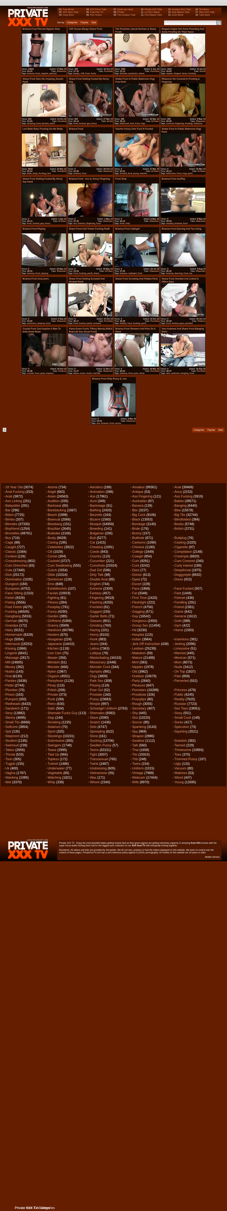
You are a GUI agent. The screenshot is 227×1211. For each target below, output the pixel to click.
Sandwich (12, 708)
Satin (51, 708)
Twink (94, 764)
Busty (52, 538)
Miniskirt (54, 662)
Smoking (54, 722)
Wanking (11, 777)
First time (139, 598)
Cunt (135, 565)
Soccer (137, 722)
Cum (135, 561)
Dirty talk (97, 575)
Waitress (180, 773)
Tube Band (204, 15)
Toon (9, 759)
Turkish (53, 764)
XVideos (201, 321)
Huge (9, 639)
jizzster (45, 123)
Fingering (97, 598)
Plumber (11, 690)
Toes (177, 754)
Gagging (138, 611)
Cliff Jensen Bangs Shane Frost (85, 29)
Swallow (138, 740)
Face (136, 588)
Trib (135, 759)
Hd (134, 630)
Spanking (139, 727)
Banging (180, 505)
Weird (178, 777)
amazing (31, 123)
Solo (93, 727)
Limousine (182, 648)
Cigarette (181, 547)
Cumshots (97, 565)
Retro (52, 704)
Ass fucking (183, 496)
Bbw (177, 510)
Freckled (96, 607)
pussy (136, 173)
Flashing (96, 602)
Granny (53, 625)
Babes (179, 501)
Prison (10, 694)
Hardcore (54, 630)
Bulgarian (97, 533)
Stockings (55, 736)
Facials (53, 593)
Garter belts (99, 616)
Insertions (181, 639)
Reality (179, 699)
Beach (52, 515)
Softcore (11, 727)
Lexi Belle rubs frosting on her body (43, 129)
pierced (52, 73)
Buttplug (180, 538)
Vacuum (180, 768)
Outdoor (138, 676)
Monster (54, 667)
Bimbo (10, 519)
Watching (54, 777)
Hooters (53, 634)
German (11, 621)
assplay (169, 223)
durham (123, 73)
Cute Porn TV (96, 12)
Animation (97, 492)
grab (42, 373)
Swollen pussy (100, 745)
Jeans (94, 644)
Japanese (55, 644)
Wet (8, 782)
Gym (177, 625)
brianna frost (76, 129)
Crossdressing (16, 561)
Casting (180, 542)
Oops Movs (68, 15)
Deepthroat (182, 570)
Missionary (98, 662)
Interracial (12, 644)
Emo (51, 584)
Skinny (10, 717)
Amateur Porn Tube (181, 9)
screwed (97, 323)
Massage (12, 658)
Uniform (138, 768)
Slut (135, 717)
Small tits (12, 722)
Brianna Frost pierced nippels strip (41, 29)
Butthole (138, 538)
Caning (53, 542)
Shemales (97, 713)
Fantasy (96, 593)
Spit (8, 731)
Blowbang (55, 524)
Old (134, 671)
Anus (178, 492)
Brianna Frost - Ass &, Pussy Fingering (89, 179)
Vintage (137, 773)
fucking (82, 273)
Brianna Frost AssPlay (173, 179)
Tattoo (9, 750)
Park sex (96, 681)
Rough (137, 704)
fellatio (123, 323)
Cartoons (139, 542)
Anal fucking (15, 492)
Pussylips (139, 699)
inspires (50, 373)
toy (190, 273)
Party (136, 681)
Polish (52, 690)
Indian (136, 639)
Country (96, 556)
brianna (30, 73)
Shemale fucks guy (63, 713)
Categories (72, 22)
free (132, 123)
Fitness (53, 602)
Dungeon (12, 584)
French (137, 607)
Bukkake (54, 533)
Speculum (181, 727)
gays (182, 323)
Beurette (96, 515)
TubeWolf (61, 171)
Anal (177, 487)
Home (178, 630)
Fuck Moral (68, 9)
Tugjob (10, 764)
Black (136, 519)
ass (75, 223)
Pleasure (138, 685)
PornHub (108, 71)
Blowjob (96, 524)
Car (92, 542)
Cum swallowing (60, 565)
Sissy (178, 713)
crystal (30, 373)
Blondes (11, 524)
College (137, 552)
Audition (54, 501)
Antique (137, 492)
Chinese (138, 547)
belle (29, 173)
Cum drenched (16, 565)
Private (53, 694)
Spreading (97, 731)
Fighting (53, 598)
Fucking (11, 611)
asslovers (31, 323)
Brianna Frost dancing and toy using (181, 229)
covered (170, 123)
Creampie (181, 556)
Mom (178, 662)
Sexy (9, 713)
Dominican (55, 579)
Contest (11, 556)
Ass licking (13, 501)
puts (136, 373)
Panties (10, 681)
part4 (89, 323)
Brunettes (12, 533)
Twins (136, 764)
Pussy (94, 699)
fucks (93, 73)
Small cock (182, 717)
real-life (96, 373)
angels (169, 73)
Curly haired (183, 565)
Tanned (179, 745)
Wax (93, 777)
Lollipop (95, 653)
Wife (135, 782)
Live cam (55, 653)
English (95, 584)
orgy (143, 123)
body (35, 173)
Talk (135, 745)
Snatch (95, 722)
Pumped (11, 699)
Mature (137, 658)
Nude (178, 667)
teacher (143, 173)
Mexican (180, 658)
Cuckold (54, 561)
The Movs (204, 9)
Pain (177, 676)
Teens (94, 750)
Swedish (180, 740)
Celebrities (55, 547)
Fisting (10, 602)
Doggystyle (182, 575)
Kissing (10, 648)
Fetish (9, 598)
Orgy (93, 676)
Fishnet (179, 598)
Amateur (138, 487)
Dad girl (96, 570)
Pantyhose (55, 681)
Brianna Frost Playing (34, 229)
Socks (178, 722)
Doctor (137, 575)
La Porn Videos (152, 12)
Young (179, 782)
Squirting (181, 731)
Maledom (139, 653)
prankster (133, 73)
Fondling (180, 602)
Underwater (56, 768)
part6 (89, 273)
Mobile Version (212, 857)
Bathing (95, 510)
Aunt (93, 501)
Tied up (53, 754)
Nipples (137, 667)
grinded (189, 323)
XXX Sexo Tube (70, 12)
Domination (13, 579)
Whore (95, 782)
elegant (177, 73)
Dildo (51, 575)
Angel (52, 492)
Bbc (135, 510)
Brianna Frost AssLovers (36, 278)
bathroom (124, 123)
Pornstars (139, 690)
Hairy (9, 630)
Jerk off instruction (146, 644)
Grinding (96, 625)
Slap (51, 717)
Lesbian (138, 648)
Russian (180, 704)
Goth (178, 621)
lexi (49, 173)
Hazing (95, 630)
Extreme (96, 588)
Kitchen (53, 648)
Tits (134, 754)
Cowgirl (137, 556)
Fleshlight (139, 602)
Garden (53, 616)
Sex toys (181, 708)
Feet (177, 593)
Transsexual (99, 759)
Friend (179, 607)
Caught (10, 547)
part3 (52, 123)
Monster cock (100, 667)
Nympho (96, 671)
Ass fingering (142, 496)
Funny (52, 611)
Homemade (14, 634)
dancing (178, 273)
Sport (52, 731)
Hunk (94, 639)
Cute (8, 570)
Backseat (54, 505)
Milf (8, 662)
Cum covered (184, 561)
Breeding (96, 528)
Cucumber (97, 561)
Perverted (181, 681)
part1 (190, 173)
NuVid (202, 71)
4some (53, 487)
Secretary (139, 708)
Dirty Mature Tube (180, 12)
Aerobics (96, 487)
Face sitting (14, 593)
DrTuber (155, 121)
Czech (52, 570)
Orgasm (53, 676)
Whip (51, 782)
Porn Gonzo (96, 15)
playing (44, 273)
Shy (135, 713)
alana (76, 373)
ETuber (120, 12)
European (12, 588)
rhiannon (198, 123)
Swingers (54, 745)
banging (185, 373)
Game (178, 611)
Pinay (52, 685)
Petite (9, 685)
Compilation (183, 552)
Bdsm (9, 515)
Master (53, 658)
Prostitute (139, 694)
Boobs (179, 524)
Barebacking (57, 510)
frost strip (121, 179)
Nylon (52, 671)
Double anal (99, 579)
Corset (52, 556)
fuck (130, 173)
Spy (135, 731)
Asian (52, 496)
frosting (192, 73)
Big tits (179, 515)
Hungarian (55, 639)
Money (10, 667)
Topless (53, 759)
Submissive (56, 740)
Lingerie (11, 653)
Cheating (96, 547)
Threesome (182, 750)
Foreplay (54, 607)
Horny (94, 634)
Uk (7, 768)
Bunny (137, 533)
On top (179, 671)
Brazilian (54, 528)
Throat (10, 754)
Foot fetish (13, 607)
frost (37, 73)
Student (11, 740)
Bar (8, 510)
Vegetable (55, 773)
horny (94, 123)
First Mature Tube (153, 15)
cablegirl (132, 273)
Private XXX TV (66, 843)
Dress (178, 579)
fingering (179, 123)
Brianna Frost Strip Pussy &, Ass (109, 378)
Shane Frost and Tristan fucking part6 (89, 229)
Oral (8, 676)
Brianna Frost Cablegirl (127, 229)
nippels (44, 73)
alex (168, 373)
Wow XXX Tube (207, 12)
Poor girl (96, 690)
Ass (92, 496)
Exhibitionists (57, 588)
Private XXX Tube (153, 9)
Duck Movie (177, 15)
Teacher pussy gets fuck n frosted (134, 129)
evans (82, 373)
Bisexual (54, 519)
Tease (52, 750)
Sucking (96, 740)
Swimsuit (12, 745)
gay (88, 123)
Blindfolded (182, 519)
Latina (94, 648)
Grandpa (11, 625)
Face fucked (184, 588)
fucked (82, 123)
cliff (82, 73)
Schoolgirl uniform (103, 708)
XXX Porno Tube (98, 9)
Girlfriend (54, 621)
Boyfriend (12, 528)
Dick (8, 575)
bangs (76, 73)
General (180, 616)
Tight (93, 754)
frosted (123, 173)
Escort (137, 584)
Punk (51, 699)
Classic (10, 552)
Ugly (177, 764)
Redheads (12, 704)
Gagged (96, 611)
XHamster (61, 71)
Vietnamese (98, 773)
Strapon (138, 736)
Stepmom (12, 736)
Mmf (135, 662)
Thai (135, 750)
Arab (8, 496)
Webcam (138, 777)
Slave (94, 717)
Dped (136, 579)
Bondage (138, 524)
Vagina (10, 773)
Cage (9, 542)
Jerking (179, 644)
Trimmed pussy (185, 759)
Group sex (140, 625)
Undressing (98, 768)
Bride (136, 528)
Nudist (10, 671)
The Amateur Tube (126, 15)
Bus (8, 538)
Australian (139, 501)
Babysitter (12, 505)
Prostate (96, 694)
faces (184, 73)
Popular (84, 22)
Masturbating (99, 658)
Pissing (95, 685)
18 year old (14, 487)
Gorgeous (139, 621)
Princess (180, 690)
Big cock (138, 515)
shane (142, 73)
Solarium (54, 727)
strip (127, 223)
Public (178, 694)
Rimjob (95, 704)
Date (94, 22)
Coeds (94, 552)
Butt (93, 538)
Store (94, 736)
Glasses (96, 621)
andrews (175, 373)
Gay (135, 616)
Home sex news (125, 9)
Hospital (138, 634)
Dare (135, 570)
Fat (134, 593)
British (179, 528)
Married (180, 653)
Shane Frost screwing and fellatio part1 (136, 278)
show (142, 373)
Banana (138, 505)
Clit (50, 552)
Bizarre (95, 519)
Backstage (97, 505)
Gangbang (13, 616)
